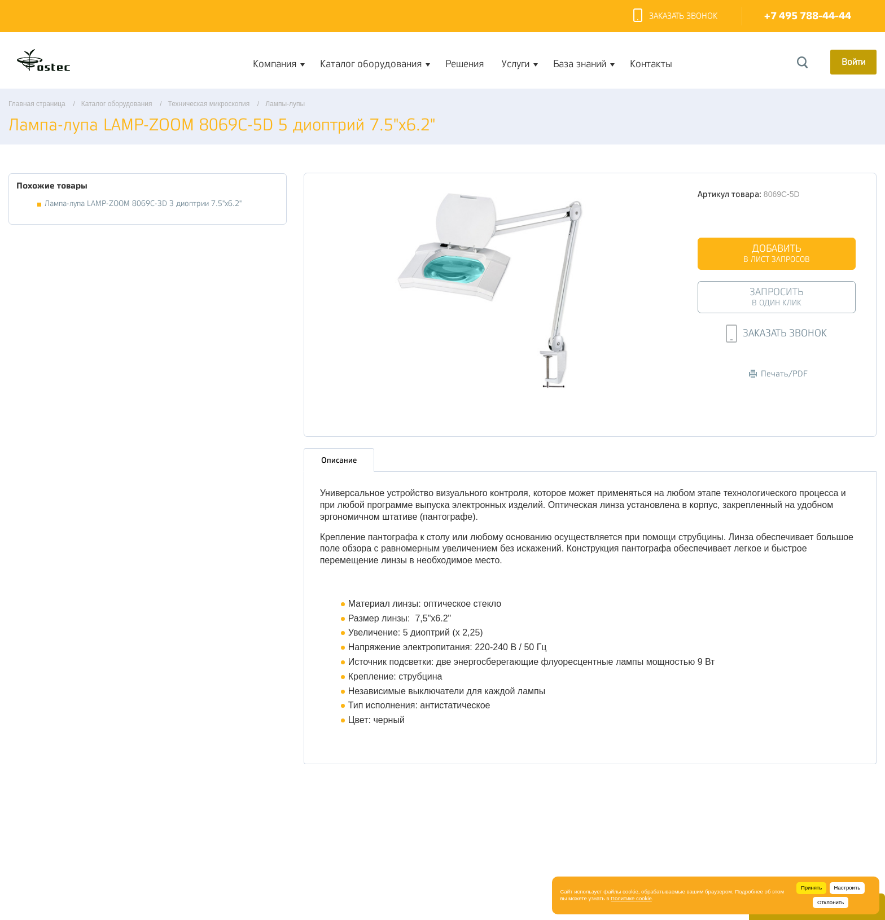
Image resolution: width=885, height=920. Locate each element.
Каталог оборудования (371, 63)
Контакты (651, 63)
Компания (274, 63)
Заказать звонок (675, 16)
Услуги (515, 63)
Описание (339, 460)
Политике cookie (631, 898)
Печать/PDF (778, 374)
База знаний (579, 63)
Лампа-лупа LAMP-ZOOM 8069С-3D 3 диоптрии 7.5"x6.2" (143, 203)
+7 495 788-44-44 (807, 16)
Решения (464, 63)
